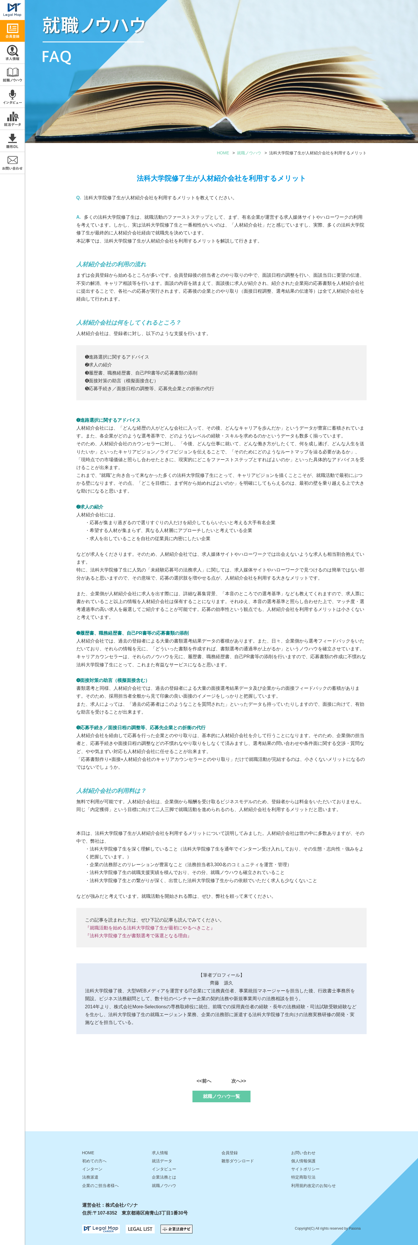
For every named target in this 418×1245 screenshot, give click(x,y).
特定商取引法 (303, 1177)
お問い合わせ (12, 163)
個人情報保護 (303, 1161)
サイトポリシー (305, 1169)
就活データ (12, 119)
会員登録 (229, 1152)
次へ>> (238, 1080)
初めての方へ (94, 1161)
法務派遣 (90, 1177)
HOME (223, 153)
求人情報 (12, 53)
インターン (92, 1169)
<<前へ (204, 1080)
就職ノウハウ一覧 (221, 1096)
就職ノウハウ (12, 75)
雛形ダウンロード (12, 141)
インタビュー (12, 97)
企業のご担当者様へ (100, 1185)
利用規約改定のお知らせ (313, 1185)
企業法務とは (164, 1177)
